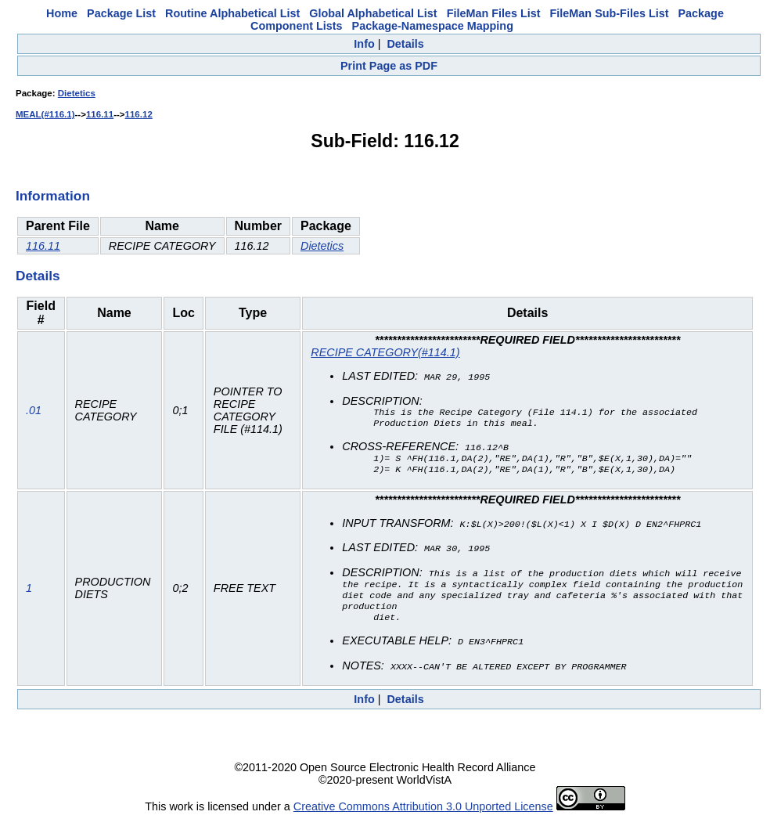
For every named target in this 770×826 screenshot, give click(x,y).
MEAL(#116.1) (45, 114)
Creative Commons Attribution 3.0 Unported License (423, 813)
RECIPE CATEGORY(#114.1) (385, 352)
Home (61, 13)
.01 (33, 412)
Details (405, 44)
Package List (121, 13)
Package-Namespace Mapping (432, 26)
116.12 (139, 114)
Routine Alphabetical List (232, 13)
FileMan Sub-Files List (609, 13)
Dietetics (76, 93)
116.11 (99, 114)
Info (364, 44)
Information (53, 196)
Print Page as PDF (388, 66)
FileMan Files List (494, 13)
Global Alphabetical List (373, 13)
